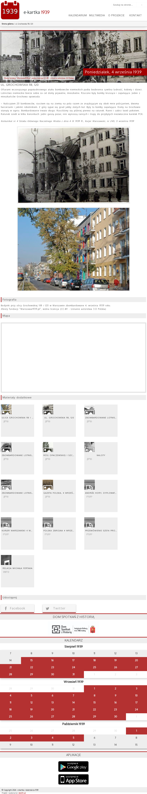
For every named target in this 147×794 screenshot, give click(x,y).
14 (73, 702)
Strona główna (7, 24)
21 (10, 667)
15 (31, 660)
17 (73, 660)
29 (31, 674)
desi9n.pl (22, 793)
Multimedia (97, 15)
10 (136, 695)
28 (10, 674)
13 (53, 702)
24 (73, 667)
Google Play (73, 766)
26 (115, 667)
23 (52, 667)
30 (52, 674)
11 (10, 702)
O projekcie (116, 15)
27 (136, 667)
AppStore (73, 779)
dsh (73, 628)
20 (136, 660)
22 (31, 667)
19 (115, 660)
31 (73, 674)
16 (52, 660)
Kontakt (135, 15)
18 (94, 660)
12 (31, 702)
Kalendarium (78, 15)
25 (94, 667)
